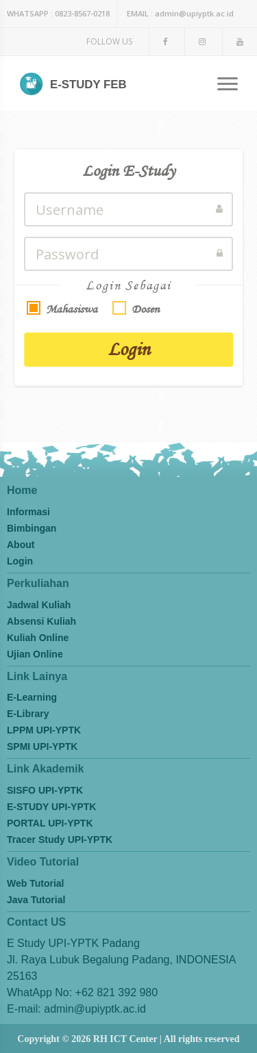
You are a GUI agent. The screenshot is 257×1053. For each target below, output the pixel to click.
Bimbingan (31, 528)
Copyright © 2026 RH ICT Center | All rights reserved (128, 1039)
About (20, 544)
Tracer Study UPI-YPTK (59, 839)
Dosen (145, 309)
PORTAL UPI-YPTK (50, 823)
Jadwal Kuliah (39, 604)
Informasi (28, 511)
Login (128, 349)
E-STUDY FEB (73, 85)
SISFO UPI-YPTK (45, 790)
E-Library (28, 713)
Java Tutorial (36, 899)
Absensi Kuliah (41, 621)
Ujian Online (35, 654)
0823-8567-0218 (58, 13)
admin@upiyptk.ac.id (180, 13)
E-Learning (32, 697)
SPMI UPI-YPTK (42, 746)
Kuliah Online (38, 637)
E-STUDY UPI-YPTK (51, 806)
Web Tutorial (35, 883)
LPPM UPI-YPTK (44, 730)
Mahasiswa (71, 309)
